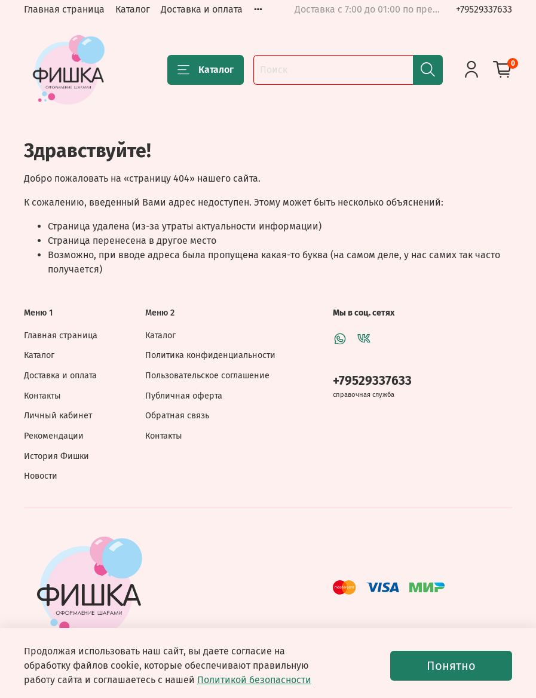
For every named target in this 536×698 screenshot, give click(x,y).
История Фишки (56, 456)
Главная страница (64, 9)
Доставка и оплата (202, 9)
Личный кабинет (58, 416)
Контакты (42, 396)
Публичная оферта (183, 396)
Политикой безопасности (254, 679)
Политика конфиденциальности (210, 355)
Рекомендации (54, 436)
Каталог (132, 9)
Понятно (451, 666)
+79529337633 (484, 9)
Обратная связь (177, 416)
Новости (40, 476)
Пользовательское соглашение (207, 376)
